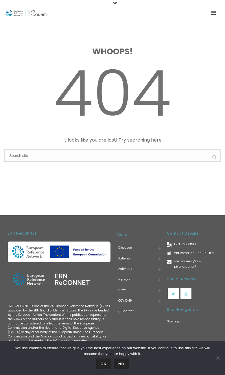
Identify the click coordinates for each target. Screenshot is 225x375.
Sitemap (173, 321)
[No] (218, 358)
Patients (124, 258)
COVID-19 (125, 300)
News (122, 290)
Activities (125, 269)
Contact (126, 311)
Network (124, 279)
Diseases (125, 248)
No (121, 364)
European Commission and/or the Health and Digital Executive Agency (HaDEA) (53, 327)
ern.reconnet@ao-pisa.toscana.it (188, 264)
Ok (104, 364)
